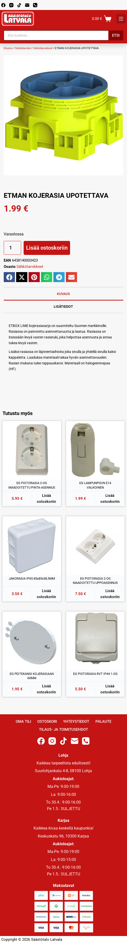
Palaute (103, 721)
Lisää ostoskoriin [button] (46, 498)
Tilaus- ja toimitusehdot (63, 729)
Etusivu (8, 48)
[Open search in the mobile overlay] (63, 35)
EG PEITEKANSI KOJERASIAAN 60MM (32, 676)
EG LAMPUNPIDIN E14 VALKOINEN (95, 485)
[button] (9, 277)
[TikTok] (19, 5)
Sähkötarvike (23, 48)
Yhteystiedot (76, 721)
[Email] (27, 5)
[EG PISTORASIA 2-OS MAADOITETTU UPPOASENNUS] (95, 545)
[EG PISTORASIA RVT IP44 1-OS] (95, 641)
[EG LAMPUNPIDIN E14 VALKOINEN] (95, 450)
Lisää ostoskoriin (47, 248)
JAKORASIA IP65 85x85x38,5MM (32, 578)
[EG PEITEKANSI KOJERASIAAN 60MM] (31, 641)
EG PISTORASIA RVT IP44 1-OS (95, 674)
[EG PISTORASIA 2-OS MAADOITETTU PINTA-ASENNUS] (31, 450)
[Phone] (35, 5)
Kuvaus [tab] (63, 294)
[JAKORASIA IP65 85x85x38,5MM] (31, 545)
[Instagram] (11, 5)
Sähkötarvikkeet (42, 48)
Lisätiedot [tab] (63, 307)
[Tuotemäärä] (12, 248)
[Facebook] (3, 5)
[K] (121, 18)
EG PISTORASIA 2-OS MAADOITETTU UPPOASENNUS (95, 581)
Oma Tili (23, 721)
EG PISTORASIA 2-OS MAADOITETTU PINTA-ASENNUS (31, 485)
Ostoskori (47, 721)
